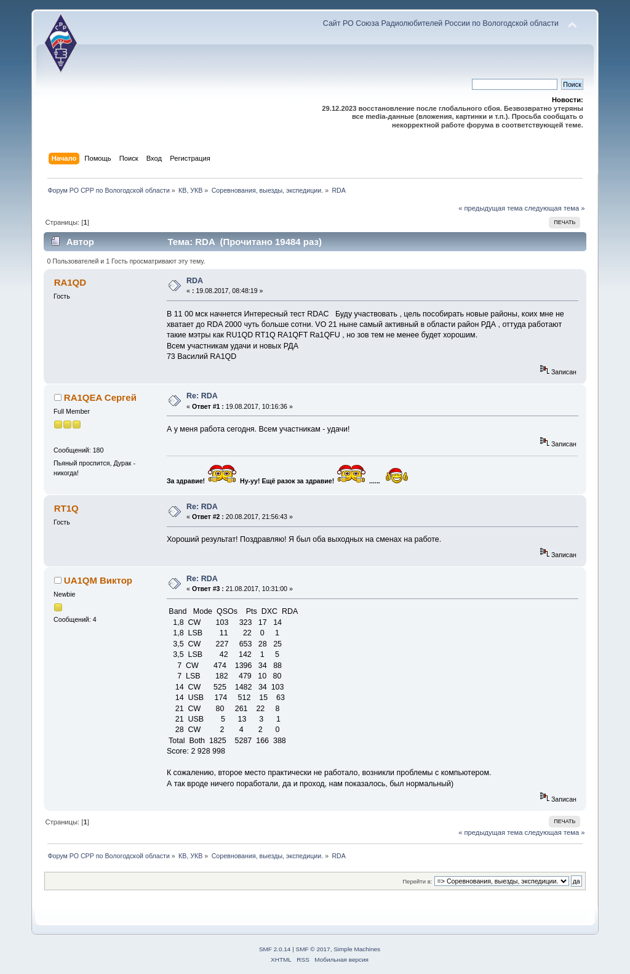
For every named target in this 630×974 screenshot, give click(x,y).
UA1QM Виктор (98, 580)
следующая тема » (555, 208)
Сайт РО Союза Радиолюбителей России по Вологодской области (441, 23)
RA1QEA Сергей (100, 397)
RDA (194, 280)
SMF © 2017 (313, 949)
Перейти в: (417, 881)
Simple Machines (356, 949)
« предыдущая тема (490, 208)
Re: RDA (202, 396)
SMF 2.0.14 (275, 949)
